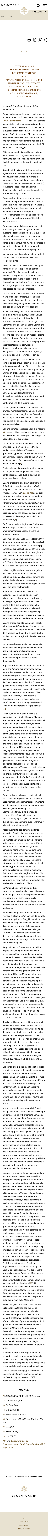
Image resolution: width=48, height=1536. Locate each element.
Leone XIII (28, 493)
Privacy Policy (24, 1529)
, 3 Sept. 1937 (24, 1444)
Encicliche (6, 16)
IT (21, 52)
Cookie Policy (24, 1525)
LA (26, 52)
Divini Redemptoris (12, 120)
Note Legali (24, 1522)
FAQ (24, 1518)
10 (31, 1283)
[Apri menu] (44, 6)
